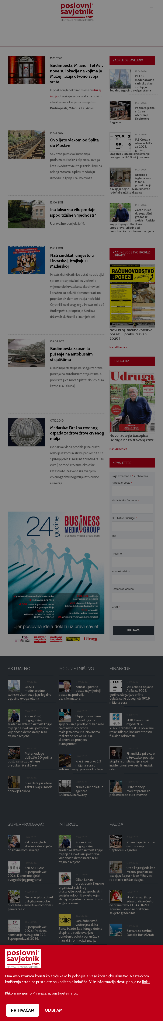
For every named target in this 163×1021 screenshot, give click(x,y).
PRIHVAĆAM (22, 1010)
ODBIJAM (54, 1010)
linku (146, 981)
